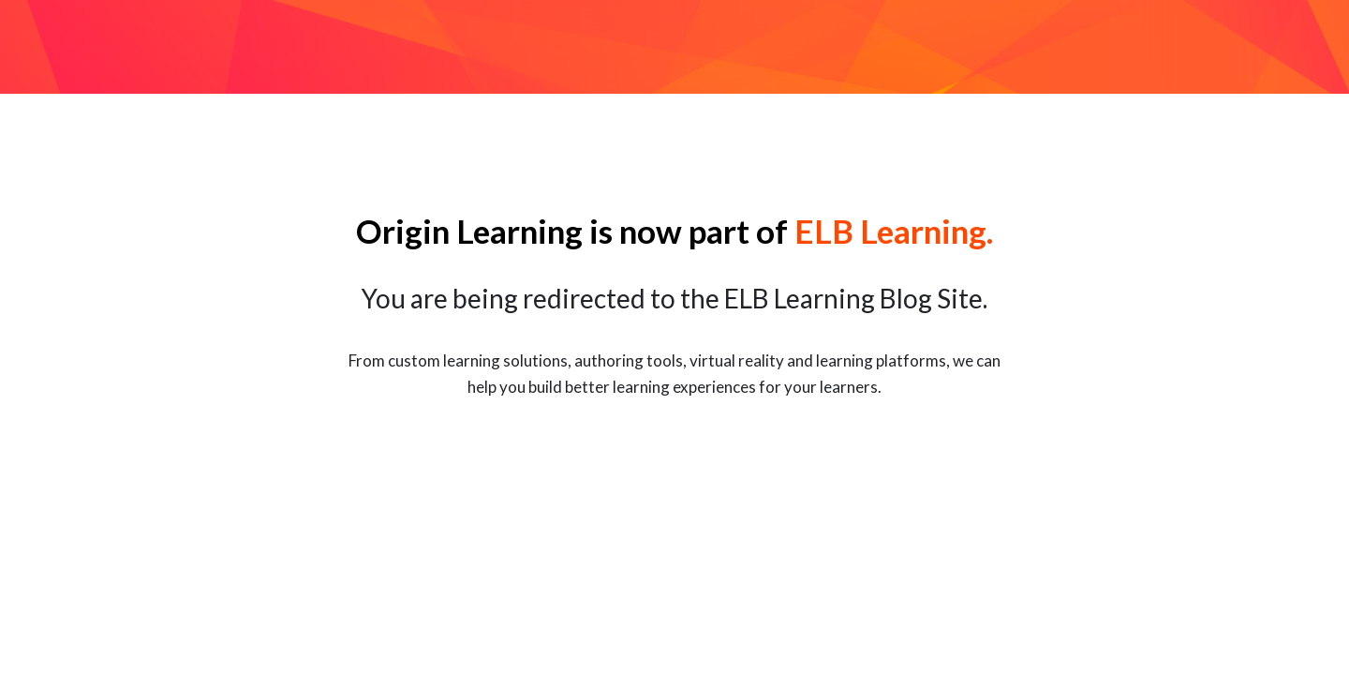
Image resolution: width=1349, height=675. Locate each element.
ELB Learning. (893, 230)
